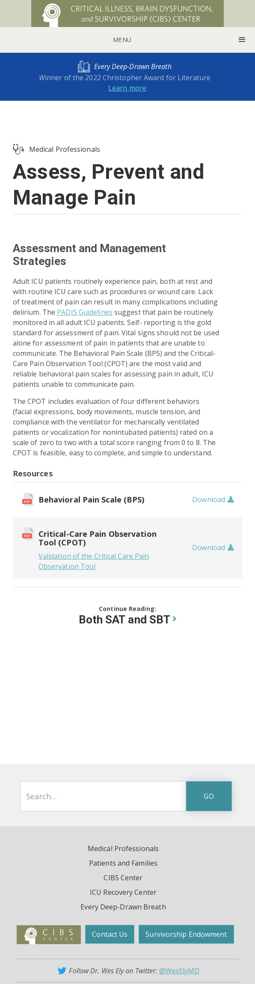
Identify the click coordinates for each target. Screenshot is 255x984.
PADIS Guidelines (85, 312)
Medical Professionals (64, 149)
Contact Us (110, 934)
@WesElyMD (179, 970)
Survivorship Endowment (186, 934)
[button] (127, 40)
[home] (127, 13)
